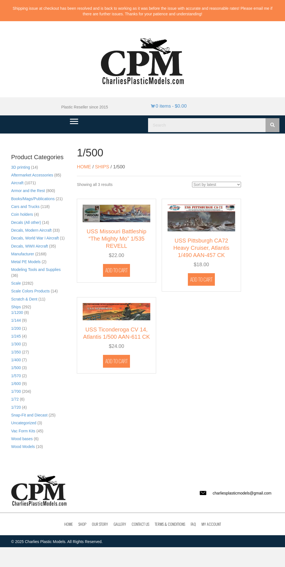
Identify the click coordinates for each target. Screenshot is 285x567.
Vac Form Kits (23, 431)
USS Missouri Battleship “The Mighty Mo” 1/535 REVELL (116, 238)
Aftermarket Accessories (32, 175)
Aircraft (17, 183)
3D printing (20, 167)
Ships (16, 307)
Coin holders (22, 214)
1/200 (16, 328)
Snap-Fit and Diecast (29, 415)
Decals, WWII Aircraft (29, 246)
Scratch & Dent (24, 299)
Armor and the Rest (28, 190)
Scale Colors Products (30, 291)
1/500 (16, 367)
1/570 (16, 376)
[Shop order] (216, 184)
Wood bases (22, 439)
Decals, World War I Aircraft (35, 238)
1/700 (16, 391)
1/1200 (17, 312)
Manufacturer (22, 254)
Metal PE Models (26, 262)
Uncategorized (23, 423)
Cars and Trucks (25, 206)
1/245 (16, 336)
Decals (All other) (26, 222)
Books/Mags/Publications (33, 199)
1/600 (16, 383)
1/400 (16, 360)
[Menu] (74, 121)
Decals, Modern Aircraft (31, 230)
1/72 (15, 399)
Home (84, 166)
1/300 (16, 344)
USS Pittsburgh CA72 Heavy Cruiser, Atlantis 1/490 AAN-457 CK (201, 248)
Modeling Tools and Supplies (36, 269)
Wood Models (23, 446)
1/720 (16, 407)
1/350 (16, 352)
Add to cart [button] (116, 270)
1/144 (16, 320)
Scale (16, 283)
